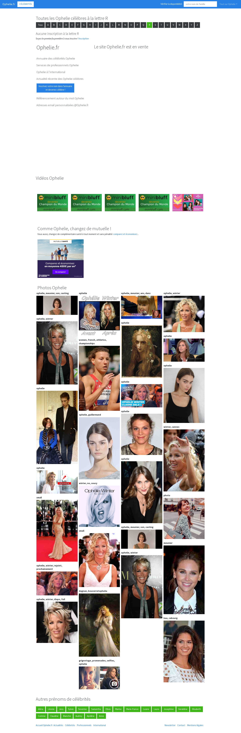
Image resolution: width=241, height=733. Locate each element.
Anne (101, 716)
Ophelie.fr (8, 4)
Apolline (90, 716)
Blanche (67, 716)
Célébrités (25, 4)
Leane (146, 709)
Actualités (58, 725)
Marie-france (132, 709)
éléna (40, 709)
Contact (181, 725)
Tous (40, 24)
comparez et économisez (125, 234)
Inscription (84, 38)
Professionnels (84, 725)
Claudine (54, 716)
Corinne (41, 716)
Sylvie (71, 709)
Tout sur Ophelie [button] (227, 4)
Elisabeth (196, 709)
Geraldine (182, 709)
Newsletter (170, 725)
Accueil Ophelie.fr (44, 725)
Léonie (51, 709)
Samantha (96, 709)
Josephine (169, 709)
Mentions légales (195, 725)
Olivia (108, 709)
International (99, 725)
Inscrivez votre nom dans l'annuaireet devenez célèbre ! (55, 88)
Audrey (78, 716)
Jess (61, 709)
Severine (82, 709)
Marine (118, 709)
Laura (156, 709)
